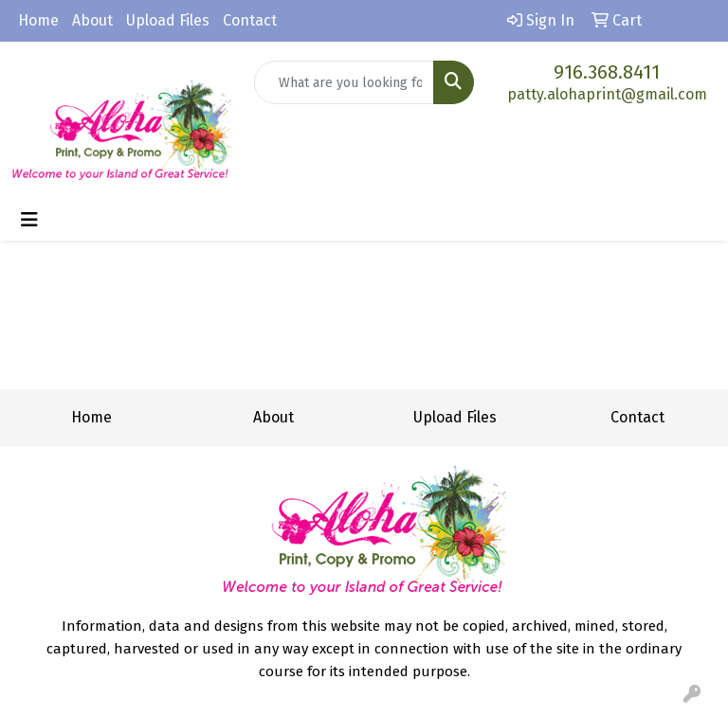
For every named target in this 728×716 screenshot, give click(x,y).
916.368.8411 (607, 72)
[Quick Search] (344, 82)
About (92, 20)
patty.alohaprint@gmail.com (607, 94)
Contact (250, 20)
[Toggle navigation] (29, 219)
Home (38, 20)
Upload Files (167, 20)
